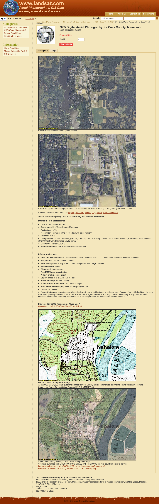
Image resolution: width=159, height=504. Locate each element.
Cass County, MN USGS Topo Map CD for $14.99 (60, 306)
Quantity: (62, 39)
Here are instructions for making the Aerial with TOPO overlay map (67, 468)
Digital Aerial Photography (51, 22)
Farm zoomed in (110, 212)
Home (110, 14)
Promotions (148, 14)
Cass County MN (106, 22)
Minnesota (67, 22)
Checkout (29, 18)
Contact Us (135, 14)
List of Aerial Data (12, 48)
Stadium (80, 212)
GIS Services (10, 54)
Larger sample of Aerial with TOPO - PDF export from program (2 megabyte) (71, 466)
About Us (122, 14)
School (88, 212)
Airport (71, 212)
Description (43, 51)
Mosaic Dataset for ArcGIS (15, 51)
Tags (54, 51)
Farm (99, 212)
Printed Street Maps (13, 36)
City (93, 212)
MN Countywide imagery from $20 (85, 22)
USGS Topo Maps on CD (15, 30)
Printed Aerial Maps (12, 33)
